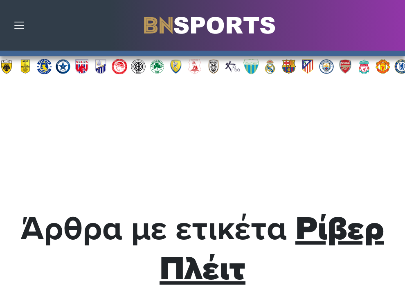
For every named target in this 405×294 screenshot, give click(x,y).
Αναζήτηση (393, 27)
